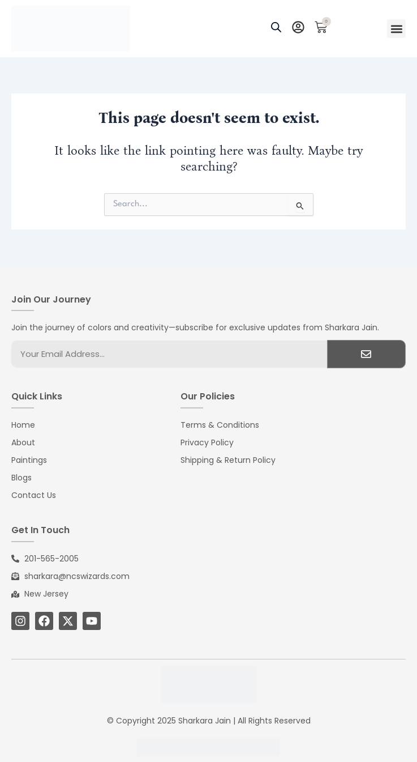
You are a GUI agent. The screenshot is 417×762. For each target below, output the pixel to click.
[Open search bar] (276, 28)
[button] (396, 28)
